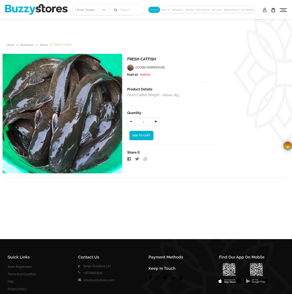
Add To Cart (141, 135)
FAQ (10, 281)
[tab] (154, 10)
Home (10, 44)
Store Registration (20, 266)
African (44, 44)
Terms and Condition (22, 274)
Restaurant (26, 44)
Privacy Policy (17, 289)
